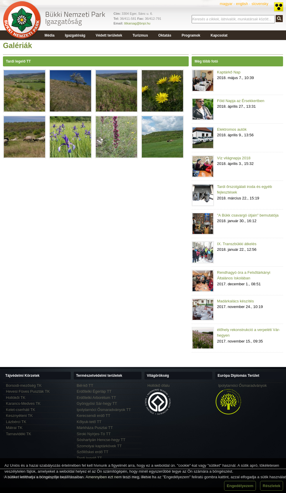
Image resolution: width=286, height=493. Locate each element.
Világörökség (158, 376)
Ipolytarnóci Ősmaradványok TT (104, 409)
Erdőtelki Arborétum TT (96, 397)
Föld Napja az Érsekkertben (240, 101)
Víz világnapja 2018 (233, 158)
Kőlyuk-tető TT (89, 422)
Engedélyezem (240, 486)
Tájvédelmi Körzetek (22, 376)
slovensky (260, 3)
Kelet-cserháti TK (20, 409)
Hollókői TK (15, 397)
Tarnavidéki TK (18, 434)
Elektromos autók (231, 129)
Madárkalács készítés (235, 301)
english (242, 3)
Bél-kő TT (85, 385)
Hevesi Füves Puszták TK (28, 391)
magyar (226, 3)
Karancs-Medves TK (23, 403)
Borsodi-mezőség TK (24, 385)
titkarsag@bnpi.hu (137, 23)
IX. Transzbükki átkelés (237, 244)
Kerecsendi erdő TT (93, 415)
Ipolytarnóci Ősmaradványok (242, 385)
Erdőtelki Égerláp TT (94, 391)
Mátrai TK (14, 427)
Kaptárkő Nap (229, 72)
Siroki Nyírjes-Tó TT (94, 434)
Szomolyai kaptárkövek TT (99, 446)
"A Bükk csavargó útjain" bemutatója (248, 215)
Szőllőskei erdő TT (92, 452)
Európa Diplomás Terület (238, 376)
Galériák (17, 45)
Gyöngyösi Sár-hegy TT (97, 403)
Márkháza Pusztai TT (95, 427)
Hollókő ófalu (158, 385)
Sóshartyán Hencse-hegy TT (101, 440)
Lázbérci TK (16, 422)
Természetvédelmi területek (99, 376)
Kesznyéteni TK (19, 415)
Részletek (271, 486)
